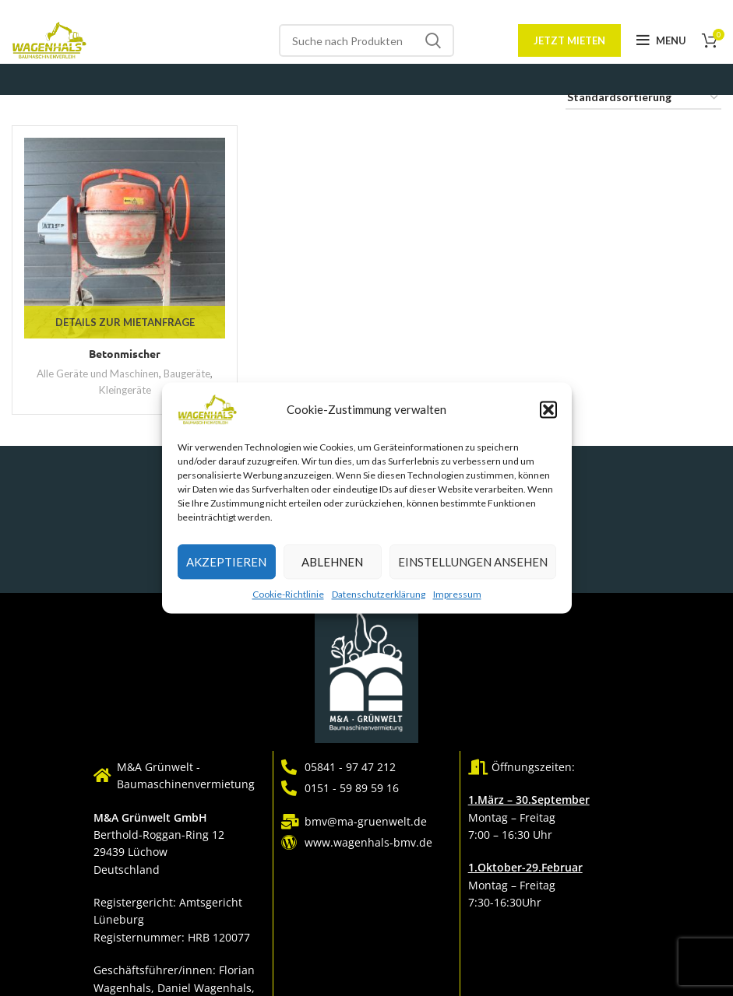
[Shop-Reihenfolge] (643, 98)
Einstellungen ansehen (473, 562)
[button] (548, 409)
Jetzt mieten (569, 40)
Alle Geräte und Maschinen (98, 373)
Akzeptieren (226, 562)
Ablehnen (332, 562)
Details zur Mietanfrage (125, 322)
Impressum (457, 594)
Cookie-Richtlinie (288, 594)
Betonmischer (124, 353)
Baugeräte (187, 373)
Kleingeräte (125, 390)
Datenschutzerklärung (378, 594)
